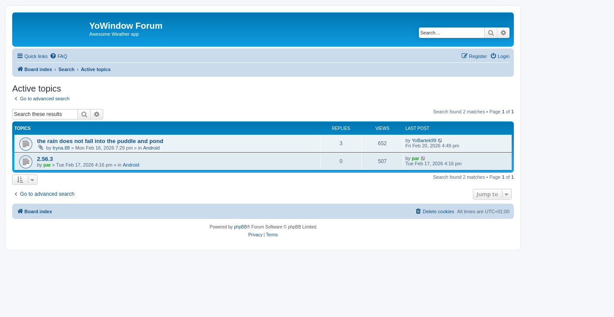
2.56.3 (45, 159)
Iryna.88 (61, 147)
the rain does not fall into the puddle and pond (100, 141)
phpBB (240, 227)
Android (151, 147)
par (47, 164)
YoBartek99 (424, 140)
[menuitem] (58, 56)
